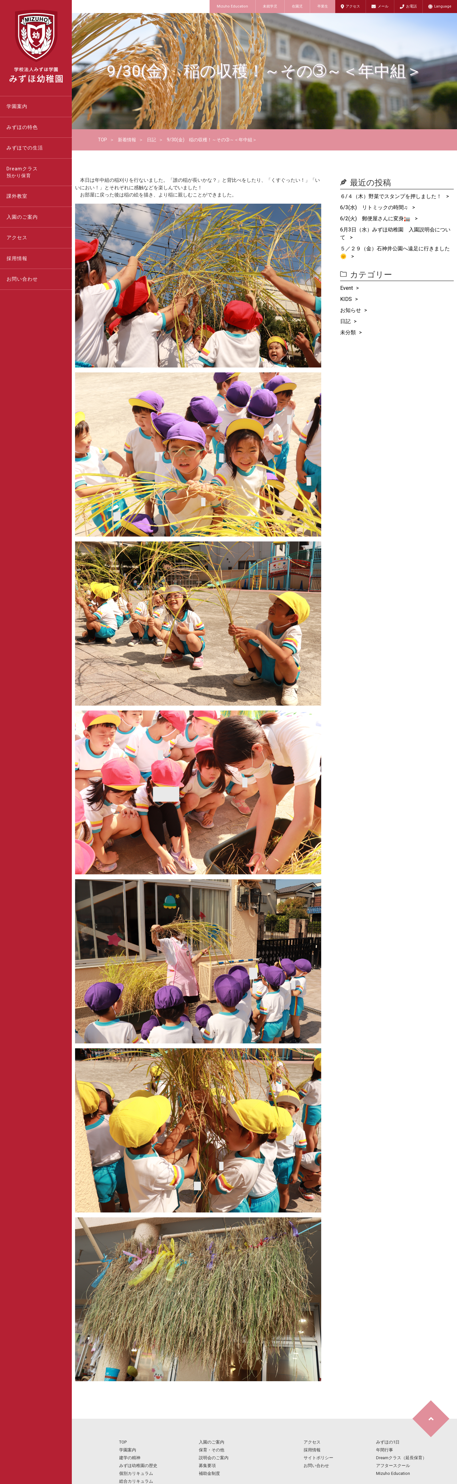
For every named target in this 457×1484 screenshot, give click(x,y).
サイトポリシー (318, 1457)
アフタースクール (393, 1465)
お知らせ (350, 310)
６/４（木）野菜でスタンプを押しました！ (391, 196)
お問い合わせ (22, 279)
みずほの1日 (388, 1442)
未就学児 (270, 6)
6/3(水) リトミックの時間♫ (374, 207)
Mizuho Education (232, 6)
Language (442, 6)
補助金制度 (209, 1473)
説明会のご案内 (213, 1457)
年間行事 (384, 1449)
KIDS (346, 299)
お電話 (411, 6)
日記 (151, 139)
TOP (102, 139)
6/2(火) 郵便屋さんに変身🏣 (376, 218)
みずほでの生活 (25, 148)
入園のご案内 (22, 217)
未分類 (348, 332)
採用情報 (17, 258)
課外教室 (17, 196)
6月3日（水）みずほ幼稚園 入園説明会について (395, 234)
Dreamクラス (39, 173)
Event (346, 288)
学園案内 (17, 106)
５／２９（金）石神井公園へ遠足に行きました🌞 (395, 252)
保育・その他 (211, 1449)
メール (383, 6)
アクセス (353, 6)
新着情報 (127, 139)
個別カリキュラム (136, 1473)
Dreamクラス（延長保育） (401, 1457)
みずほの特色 (22, 127)
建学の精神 (129, 1457)
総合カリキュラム (136, 1481)
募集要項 (207, 1465)
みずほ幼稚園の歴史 (138, 1465)
